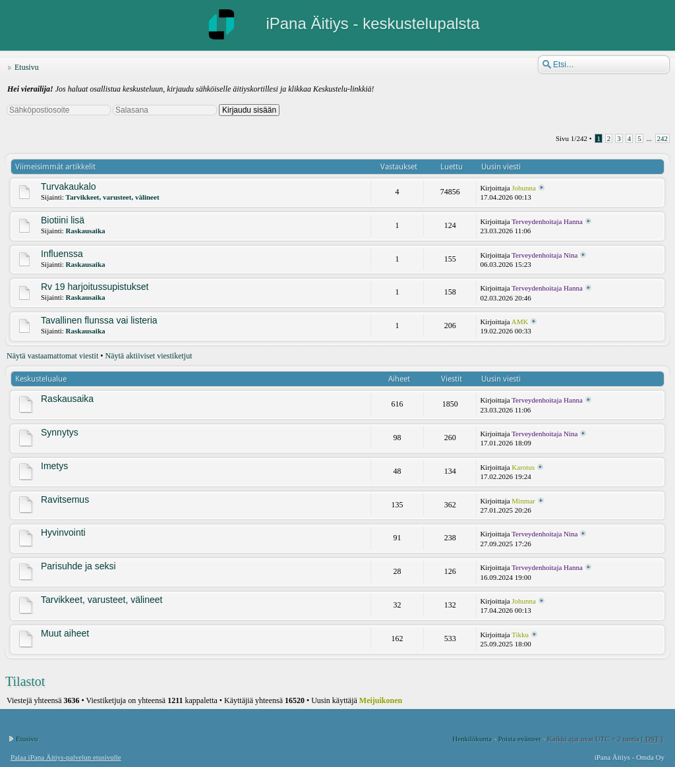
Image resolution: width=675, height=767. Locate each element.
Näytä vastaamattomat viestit (52, 355)
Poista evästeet (519, 739)
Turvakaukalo (68, 186)
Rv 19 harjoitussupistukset (94, 286)
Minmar (523, 501)
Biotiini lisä (62, 220)
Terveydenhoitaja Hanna (547, 221)
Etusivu (27, 67)
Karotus (523, 467)
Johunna (524, 188)
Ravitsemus (65, 499)
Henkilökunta (472, 739)
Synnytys (59, 432)
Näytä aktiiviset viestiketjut (148, 355)
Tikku (520, 635)
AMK (520, 322)
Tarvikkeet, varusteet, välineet (113, 197)
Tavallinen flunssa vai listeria (99, 320)
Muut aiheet (65, 633)
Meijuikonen (380, 700)
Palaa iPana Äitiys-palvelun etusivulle (66, 757)
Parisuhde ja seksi (78, 566)
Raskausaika (85, 231)
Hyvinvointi (63, 532)
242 (662, 138)
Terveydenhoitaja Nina (544, 255)
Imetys (54, 466)
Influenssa (62, 253)
